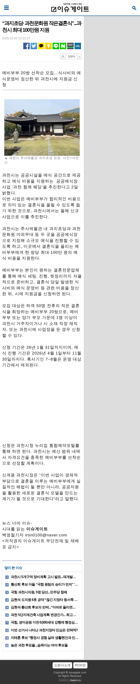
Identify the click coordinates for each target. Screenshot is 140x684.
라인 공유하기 (56, 46)
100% (71, 56)
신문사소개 (62, 665)
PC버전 (80, 665)
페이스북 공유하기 (26, 46)
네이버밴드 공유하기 (70, 46)
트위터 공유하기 (34, 46)
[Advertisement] (42, 402)
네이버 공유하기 (63, 46)
